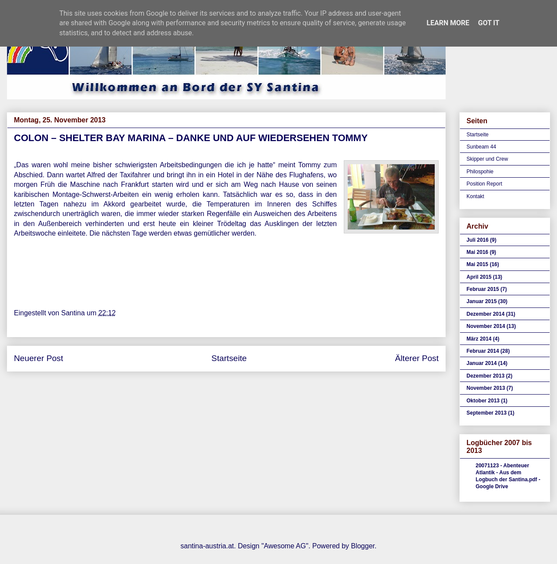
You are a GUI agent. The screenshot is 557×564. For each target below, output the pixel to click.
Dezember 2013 (485, 376)
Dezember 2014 (485, 314)
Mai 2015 (477, 264)
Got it (488, 23)
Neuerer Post (38, 358)
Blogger (362, 546)
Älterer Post (417, 358)
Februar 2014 (482, 351)
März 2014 (478, 339)
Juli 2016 (477, 240)
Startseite (229, 358)
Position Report (484, 184)
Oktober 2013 (483, 401)
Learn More (447, 23)
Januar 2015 (481, 301)
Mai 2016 (477, 252)
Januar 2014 (481, 363)
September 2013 (486, 413)
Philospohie (479, 172)
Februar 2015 (482, 289)
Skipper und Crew (487, 159)
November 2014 (485, 326)
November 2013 (485, 388)
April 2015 (478, 277)
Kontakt (475, 196)
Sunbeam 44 (481, 147)
